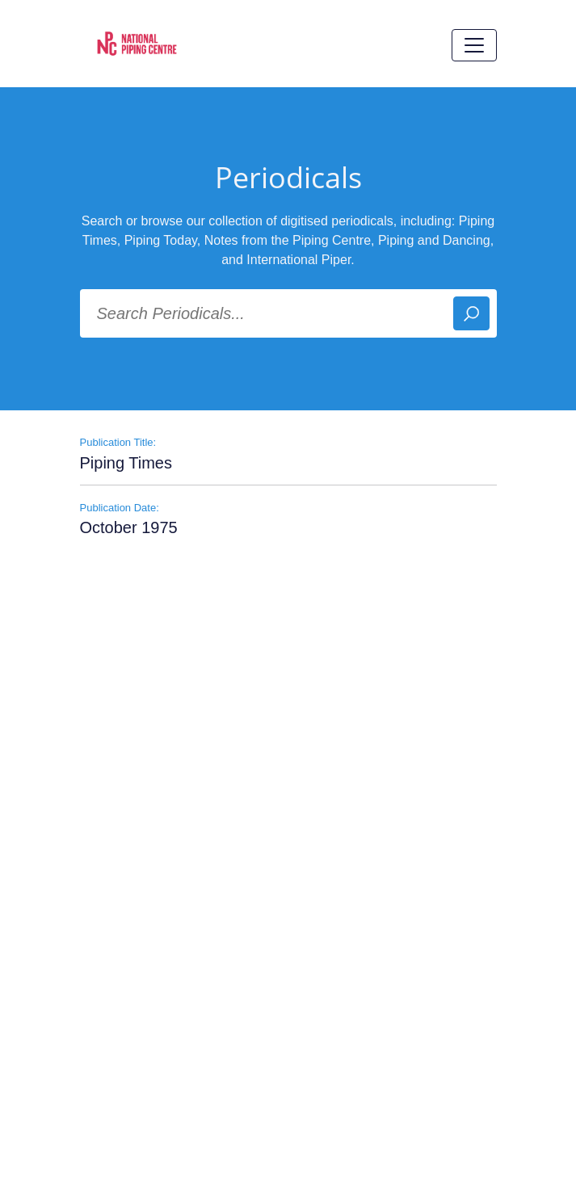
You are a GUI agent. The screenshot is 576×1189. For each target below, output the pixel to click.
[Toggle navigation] (474, 45)
